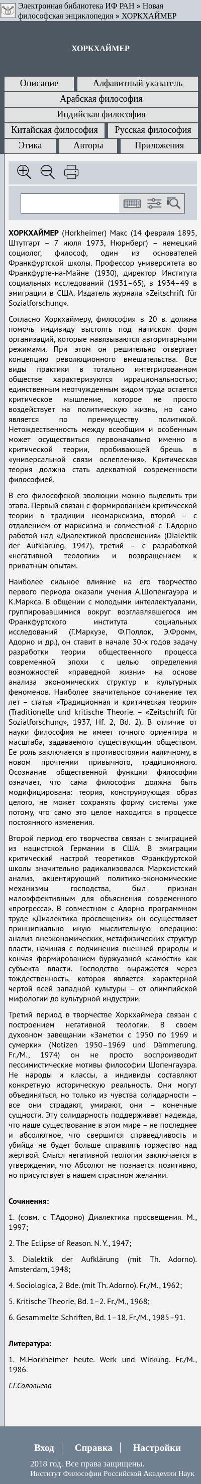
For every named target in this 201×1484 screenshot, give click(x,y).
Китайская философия (54, 130)
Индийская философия (101, 114)
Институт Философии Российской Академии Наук (112, 1473)
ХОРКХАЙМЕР (149, 16)
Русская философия (153, 130)
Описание (39, 83)
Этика (30, 145)
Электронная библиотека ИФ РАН (76, 6)
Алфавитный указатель (137, 83)
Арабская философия (101, 99)
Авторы (88, 145)
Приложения (159, 145)
